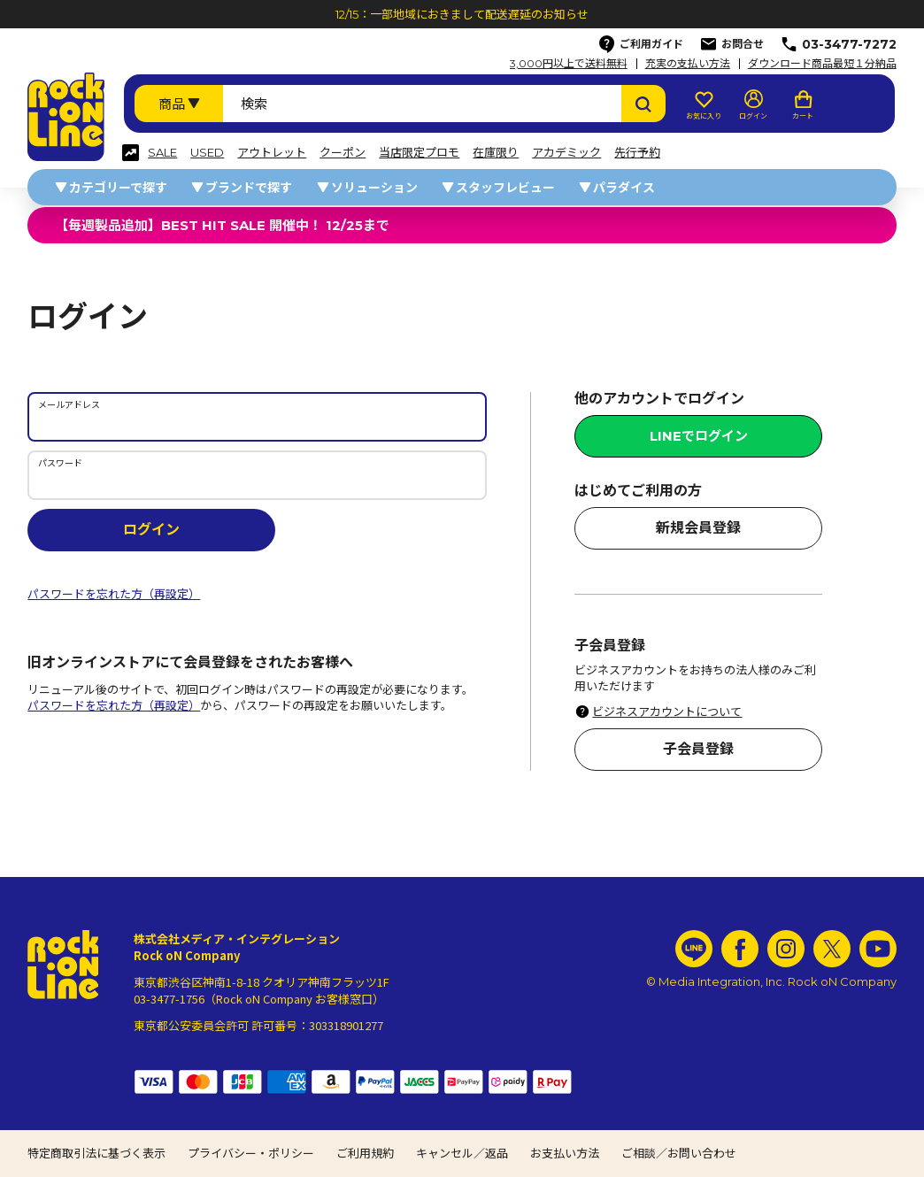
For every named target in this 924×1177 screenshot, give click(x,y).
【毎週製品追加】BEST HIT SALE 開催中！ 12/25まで (222, 225)
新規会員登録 (698, 527)
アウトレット (271, 152)
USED (207, 152)
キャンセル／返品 (462, 1153)
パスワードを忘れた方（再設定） (113, 594)
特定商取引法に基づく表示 (96, 1153)
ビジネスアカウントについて (667, 711)
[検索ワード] (422, 103)
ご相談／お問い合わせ (678, 1153)
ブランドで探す (248, 188)
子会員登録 (698, 749)
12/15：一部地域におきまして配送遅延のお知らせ (462, 14)
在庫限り (496, 152)
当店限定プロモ (419, 152)
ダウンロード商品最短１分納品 (822, 63)
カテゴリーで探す (118, 188)
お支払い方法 (564, 1153)
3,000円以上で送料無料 (569, 63)
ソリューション (374, 187)
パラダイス (624, 187)
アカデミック (566, 152)
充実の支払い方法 (687, 63)
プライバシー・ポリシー (251, 1153)
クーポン (343, 152)
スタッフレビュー (505, 187)
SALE (162, 152)
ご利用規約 (365, 1153)
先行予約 (637, 152)
